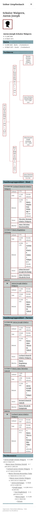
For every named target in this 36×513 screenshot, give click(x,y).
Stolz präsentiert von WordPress (15, 510)
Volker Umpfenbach (13, 4)
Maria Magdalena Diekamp (23, 363)
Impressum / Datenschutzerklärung (13, 509)
